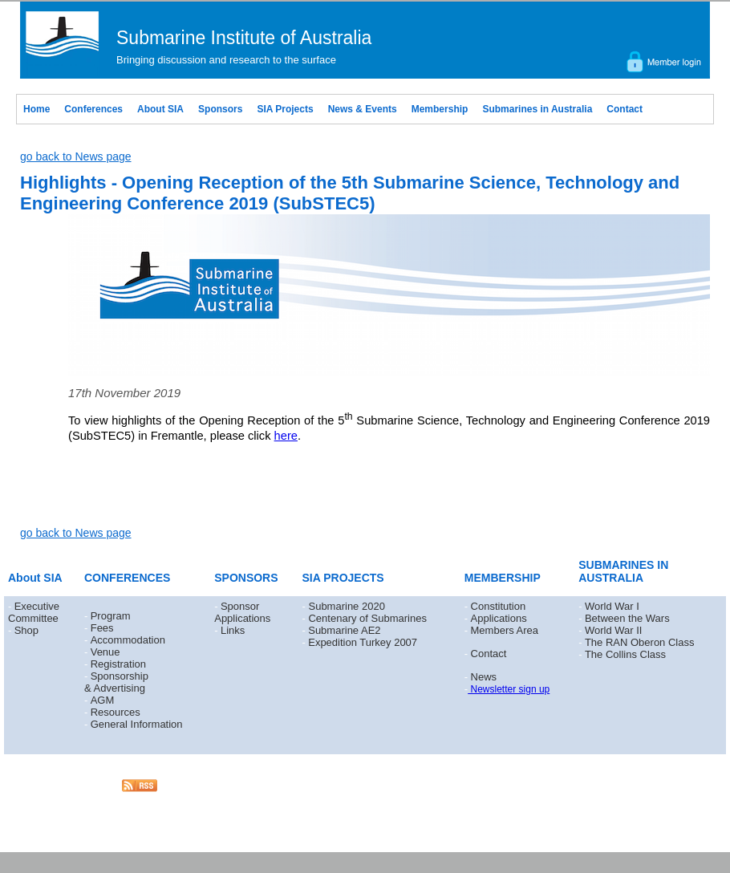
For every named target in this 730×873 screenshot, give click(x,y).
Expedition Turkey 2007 (362, 642)
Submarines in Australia (537, 109)
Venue (105, 652)
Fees (102, 628)
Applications (499, 618)
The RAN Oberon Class (640, 642)
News (484, 677)
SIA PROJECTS (343, 577)
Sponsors (220, 109)
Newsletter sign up (509, 689)
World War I (612, 606)
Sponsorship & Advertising (116, 682)
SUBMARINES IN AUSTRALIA (623, 571)
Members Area (505, 630)
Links (233, 630)
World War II (614, 630)
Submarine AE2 (344, 630)
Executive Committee (33, 612)
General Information (137, 724)
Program (111, 616)
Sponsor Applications (242, 612)
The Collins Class (625, 654)
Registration (118, 664)
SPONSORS (246, 577)
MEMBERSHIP (502, 577)
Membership (440, 109)
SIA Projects (285, 109)
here (286, 435)
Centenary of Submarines (367, 618)
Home (36, 109)
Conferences (93, 109)
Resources (115, 712)
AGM (103, 700)
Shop (26, 630)
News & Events (362, 109)
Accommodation (128, 640)
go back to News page (76, 156)
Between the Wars (627, 618)
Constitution (498, 606)
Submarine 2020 (346, 606)
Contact (624, 109)
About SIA (160, 109)
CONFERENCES (127, 577)
